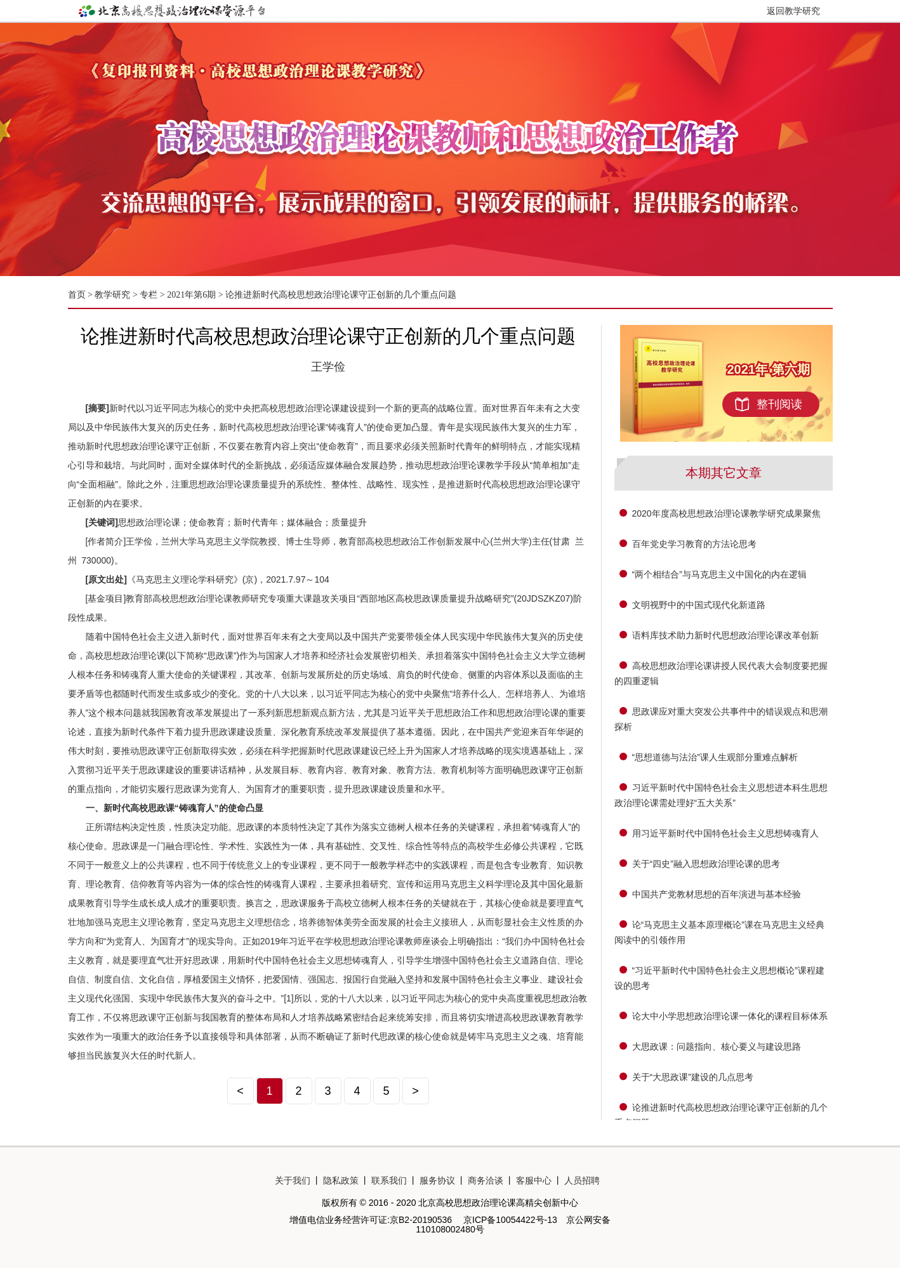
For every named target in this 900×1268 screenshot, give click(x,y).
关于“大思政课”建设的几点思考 (692, 1077)
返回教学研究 (793, 11)
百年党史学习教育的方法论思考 (694, 544)
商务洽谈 (485, 1180)
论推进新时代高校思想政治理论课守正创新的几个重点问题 (340, 295)
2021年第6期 (191, 295)
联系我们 (389, 1180)
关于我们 (292, 1180)
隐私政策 (341, 1180)
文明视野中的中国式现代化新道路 (698, 605)
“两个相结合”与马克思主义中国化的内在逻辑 (719, 574)
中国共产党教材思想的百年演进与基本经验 (716, 894)
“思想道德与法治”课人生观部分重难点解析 (715, 757)
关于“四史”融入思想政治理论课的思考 (706, 864)
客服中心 (534, 1180)
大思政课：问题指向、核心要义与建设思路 (716, 1046)
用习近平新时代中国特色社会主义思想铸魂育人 (725, 833)
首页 (77, 295)
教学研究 (114, 295)
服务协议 (437, 1180)
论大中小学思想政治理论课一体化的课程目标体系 (730, 1016)
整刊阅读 (779, 404)
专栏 (148, 295)
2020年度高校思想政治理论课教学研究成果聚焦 (726, 513)
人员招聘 (582, 1180)
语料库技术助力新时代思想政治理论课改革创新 (725, 635)
